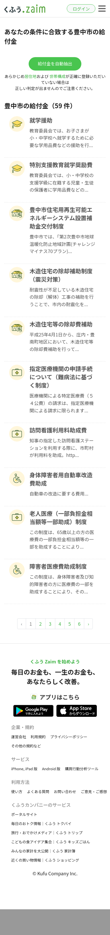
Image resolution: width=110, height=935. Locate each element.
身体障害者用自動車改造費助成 (61, 479)
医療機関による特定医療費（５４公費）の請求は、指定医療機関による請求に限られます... (62, 403)
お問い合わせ (65, 791)
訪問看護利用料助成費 (58, 430)
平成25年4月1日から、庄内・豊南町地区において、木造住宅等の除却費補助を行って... (62, 341)
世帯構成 (58, 76)
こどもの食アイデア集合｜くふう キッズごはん (50, 841)
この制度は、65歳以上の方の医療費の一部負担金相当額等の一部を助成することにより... (62, 539)
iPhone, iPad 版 (24, 768)
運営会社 (18, 736)
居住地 (30, 76)
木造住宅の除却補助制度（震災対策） (61, 275)
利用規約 (38, 736)
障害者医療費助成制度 (58, 566)
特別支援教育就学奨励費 (61, 164)
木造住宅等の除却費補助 (61, 324)
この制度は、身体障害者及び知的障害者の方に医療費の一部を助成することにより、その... (62, 584)
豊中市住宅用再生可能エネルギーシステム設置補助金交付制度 (61, 217)
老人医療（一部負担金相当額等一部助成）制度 (61, 517)
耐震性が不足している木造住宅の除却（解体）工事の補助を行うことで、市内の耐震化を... (62, 297)
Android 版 (51, 768)
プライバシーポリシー (68, 736)
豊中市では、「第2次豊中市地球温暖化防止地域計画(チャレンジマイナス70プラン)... (62, 243)
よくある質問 (38, 791)
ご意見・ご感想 (94, 791)
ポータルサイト (24, 814)
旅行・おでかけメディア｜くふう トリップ (46, 832)
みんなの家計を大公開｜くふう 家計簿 (43, 851)
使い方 (16, 791)
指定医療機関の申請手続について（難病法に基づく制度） (61, 376)
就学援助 (41, 120)
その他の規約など (26, 746)
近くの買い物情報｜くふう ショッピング (45, 860)
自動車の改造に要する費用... (59, 493)
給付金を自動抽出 (55, 64)
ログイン (81, 9)
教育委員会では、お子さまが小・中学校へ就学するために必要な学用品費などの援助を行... (62, 138)
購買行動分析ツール (82, 768)
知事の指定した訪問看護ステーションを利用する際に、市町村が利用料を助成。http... (62, 447)
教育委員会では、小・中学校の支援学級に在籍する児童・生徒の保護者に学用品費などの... (62, 182)
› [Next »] (88, 623)
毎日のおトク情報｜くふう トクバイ (41, 823)
